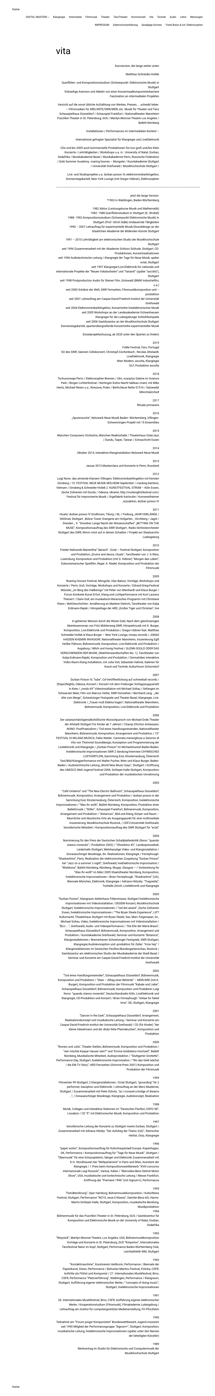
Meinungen (196, 16)
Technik (161, 16)
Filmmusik (91, 16)
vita (151, 16)
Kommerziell (138, 16)
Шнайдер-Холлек (152, 24)
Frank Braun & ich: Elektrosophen (184, 24)
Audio (173, 16)
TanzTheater (120, 16)
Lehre (183, 16)
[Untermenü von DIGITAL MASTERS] (48, 17)
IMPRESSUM (102, 24)
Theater (105, 16)
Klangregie (59, 16)
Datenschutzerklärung (125, 24)
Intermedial (75, 16)
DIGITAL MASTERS (36, 16)
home (16, 9)
